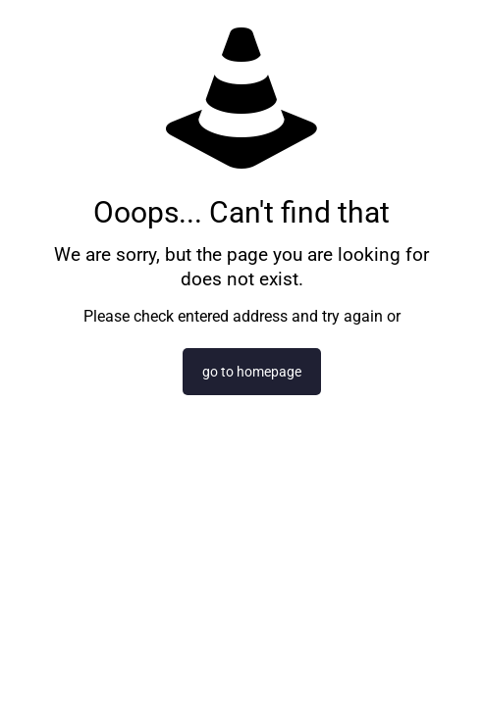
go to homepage (251, 371)
